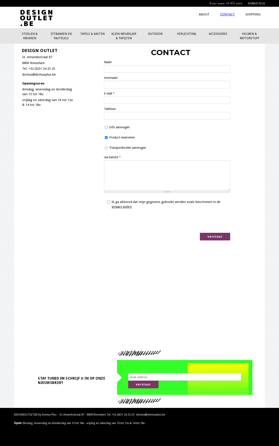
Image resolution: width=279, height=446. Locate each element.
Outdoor (155, 33)
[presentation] (197, 221)
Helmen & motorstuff (249, 36)
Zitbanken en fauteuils (61, 36)
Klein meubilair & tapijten (123, 36)
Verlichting (186, 33)
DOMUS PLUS (256, 3)
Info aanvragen (119, 127)
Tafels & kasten (92, 33)
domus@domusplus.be (39, 74)
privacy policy (122, 207)
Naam (108, 62)
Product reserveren (122, 137)
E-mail (109, 93)
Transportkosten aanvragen (127, 147)
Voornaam (110, 77)
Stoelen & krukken (29, 36)
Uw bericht (112, 157)
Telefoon (110, 109)
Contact (227, 14)
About (204, 14)
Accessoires (218, 33)
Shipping (252, 14)
